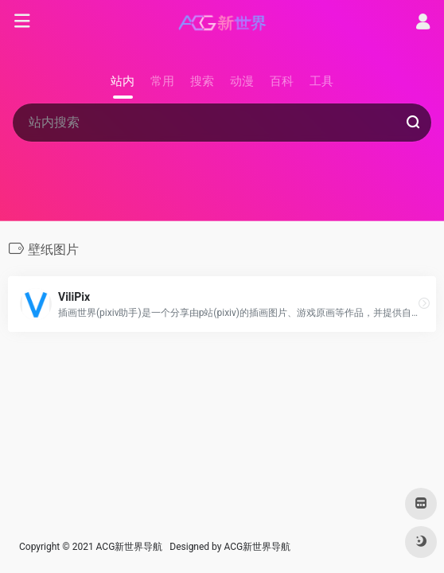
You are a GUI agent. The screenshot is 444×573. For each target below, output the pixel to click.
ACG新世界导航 (257, 546)
